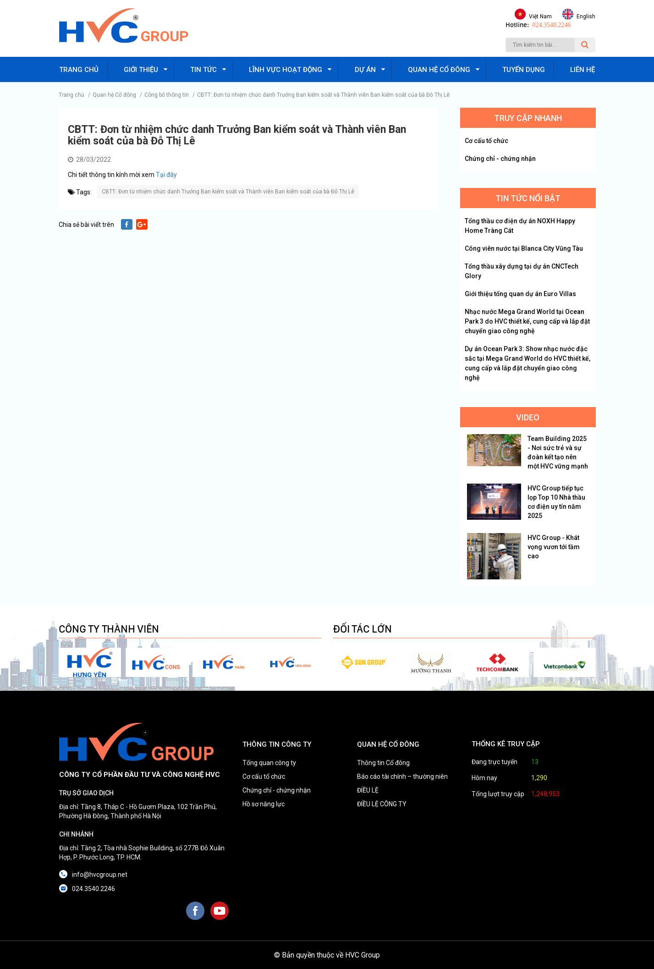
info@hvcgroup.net (99, 874)
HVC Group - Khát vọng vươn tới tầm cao (554, 547)
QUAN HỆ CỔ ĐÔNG (388, 744)
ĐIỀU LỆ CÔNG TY (382, 804)
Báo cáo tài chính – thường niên (402, 776)
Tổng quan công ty (269, 762)
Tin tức (203, 70)
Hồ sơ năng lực (263, 804)
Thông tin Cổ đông (383, 762)
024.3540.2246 (552, 25)
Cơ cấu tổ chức (486, 140)
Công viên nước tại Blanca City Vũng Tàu (524, 248)
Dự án (365, 70)
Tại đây (166, 174)
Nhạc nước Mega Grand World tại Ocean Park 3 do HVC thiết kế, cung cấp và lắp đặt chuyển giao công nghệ (527, 321)
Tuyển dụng (523, 70)
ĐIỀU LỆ (368, 790)
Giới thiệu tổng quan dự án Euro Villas (520, 293)
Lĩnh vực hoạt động (285, 70)
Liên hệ (582, 70)
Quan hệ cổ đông (439, 70)
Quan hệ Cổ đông (114, 95)
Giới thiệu (141, 70)
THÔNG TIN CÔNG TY (276, 744)
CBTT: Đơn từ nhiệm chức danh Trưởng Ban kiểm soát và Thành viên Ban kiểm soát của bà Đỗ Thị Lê (323, 95)
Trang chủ (79, 70)
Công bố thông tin (166, 95)
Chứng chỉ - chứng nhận (500, 158)
